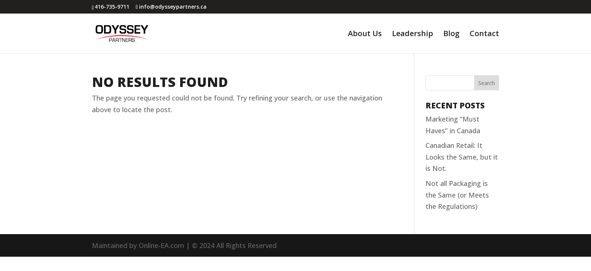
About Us (365, 34)
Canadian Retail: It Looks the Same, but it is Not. (462, 157)
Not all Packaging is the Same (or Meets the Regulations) (457, 195)
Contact (484, 34)
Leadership (412, 34)
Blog (451, 34)
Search (486, 83)
